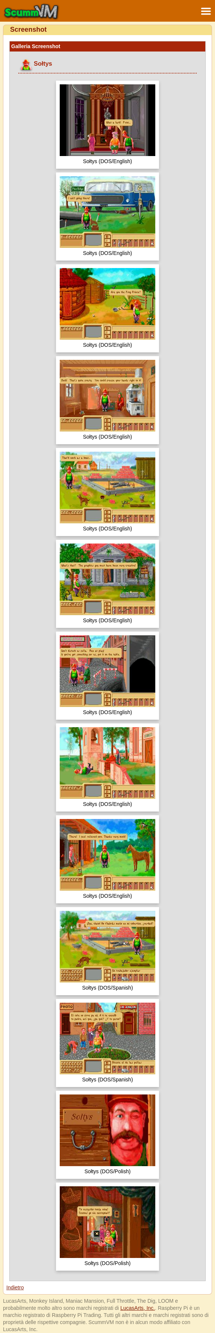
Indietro (15, 1287)
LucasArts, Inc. (137, 1308)
